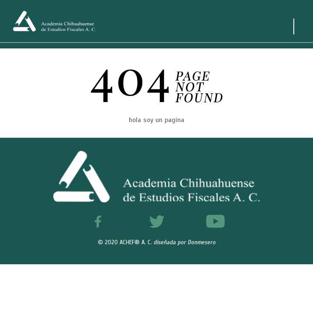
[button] (288, 289)
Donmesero (202, 242)
